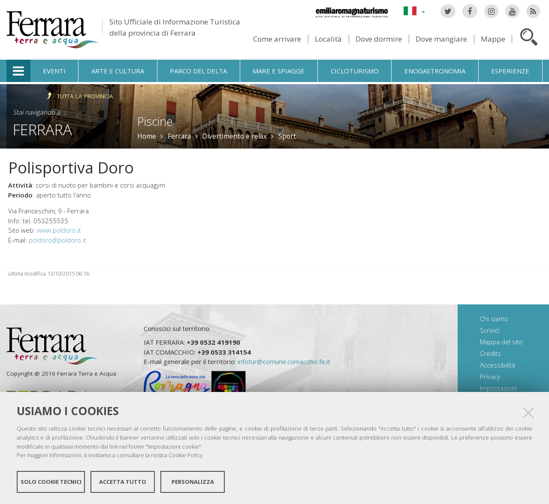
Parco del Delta (198, 71)
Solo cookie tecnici (51, 482)
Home (146, 136)
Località (328, 39)
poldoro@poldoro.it (57, 240)
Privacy (490, 376)
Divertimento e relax (234, 136)
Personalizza (193, 482)
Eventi (54, 71)
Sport (287, 136)
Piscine (155, 121)
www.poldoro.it (59, 230)
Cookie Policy (185, 455)
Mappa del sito (501, 341)
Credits (490, 353)
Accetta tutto (122, 482)
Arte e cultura (117, 71)
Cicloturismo (355, 71)
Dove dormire (379, 39)
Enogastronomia (434, 71)
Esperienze (510, 71)
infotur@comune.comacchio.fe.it (284, 361)
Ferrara (42, 129)
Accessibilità (497, 365)
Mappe (493, 39)
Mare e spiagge (279, 71)
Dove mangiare (441, 39)
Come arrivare (277, 39)
